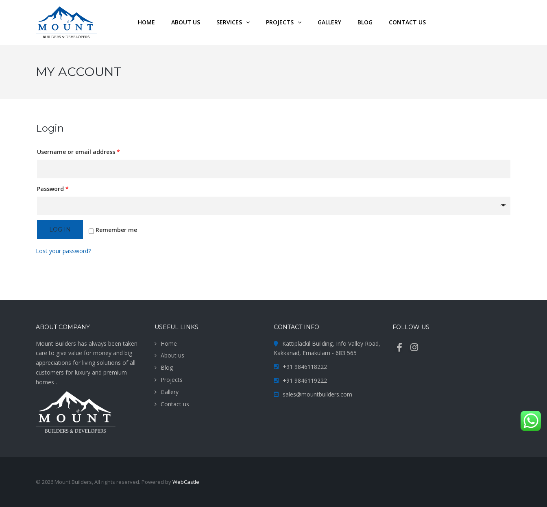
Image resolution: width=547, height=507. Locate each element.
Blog (167, 367)
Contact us (175, 404)
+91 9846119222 (305, 380)
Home (169, 343)
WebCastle (185, 481)
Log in (60, 229)
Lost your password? (63, 251)
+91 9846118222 (305, 366)
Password (53, 189)
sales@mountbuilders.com (317, 394)
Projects (172, 380)
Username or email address (78, 152)
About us (172, 355)
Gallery (170, 392)
